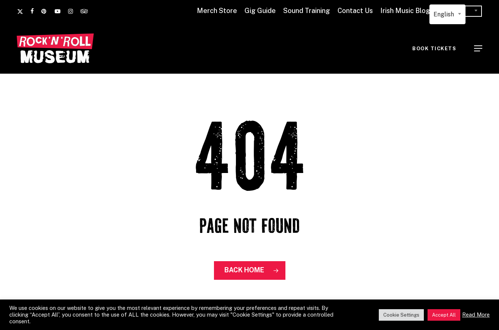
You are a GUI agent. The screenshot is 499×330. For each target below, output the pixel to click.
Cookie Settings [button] (401, 315)
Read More (476, 314)
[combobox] (447, 14)
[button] (478, 48)
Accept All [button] (444, 315)
